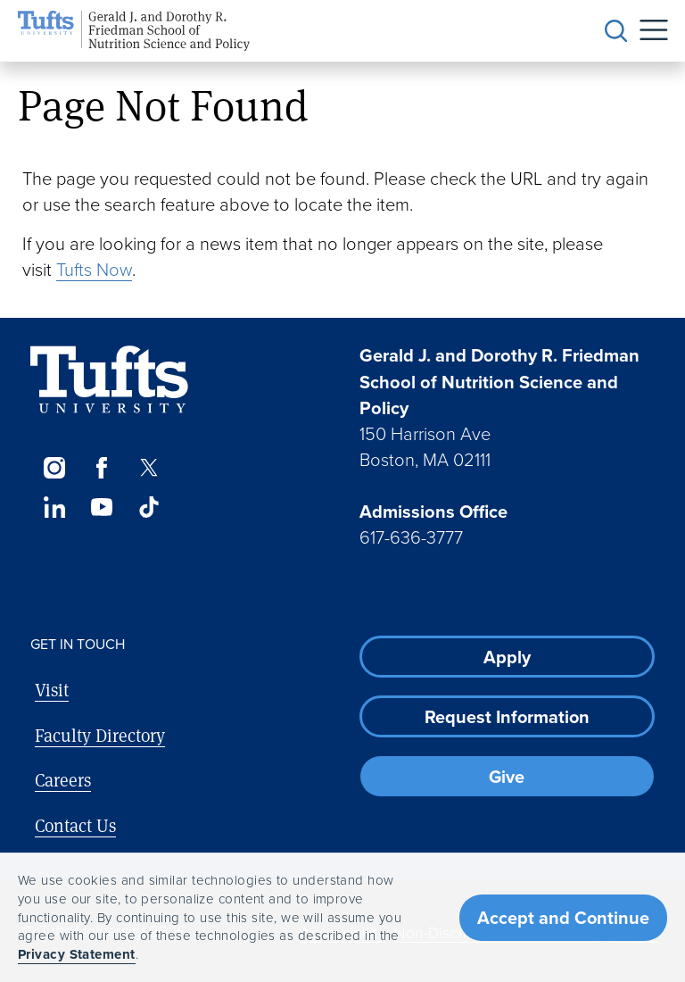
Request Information (507, 716)
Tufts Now (94, 268)
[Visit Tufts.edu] (109, 379)
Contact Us (75, 825)
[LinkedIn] (54, 507)
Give (506, 776)
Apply (507, 657)
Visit (52, 690)
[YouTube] (101, 507)
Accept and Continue (563, 917)
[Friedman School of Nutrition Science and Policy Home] (134, 31)
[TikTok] (149, 507)
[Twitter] (149, 468)
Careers (63, 780)
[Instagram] (54, 468)
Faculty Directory (100, 735)
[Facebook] (101, 468)
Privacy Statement (77, 954)
